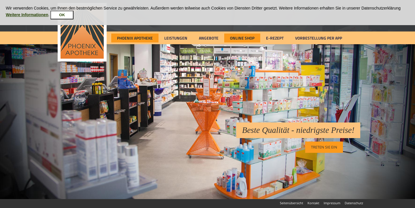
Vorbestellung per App (318, 38)
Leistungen (175, 38)
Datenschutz (354, 203)
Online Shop (242, 38)
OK (62, 15)
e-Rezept (275, 38)
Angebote (208, 38)
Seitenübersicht (291, 203)
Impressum (332, 203)
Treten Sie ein (324, 147)
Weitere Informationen (27, 14)
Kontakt (313, 203)
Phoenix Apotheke (135, 38)
